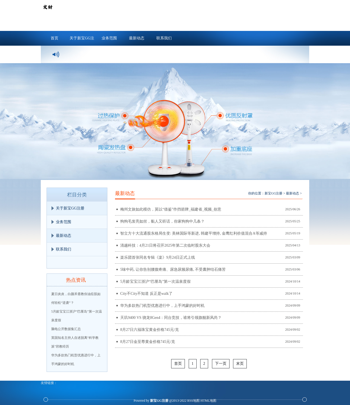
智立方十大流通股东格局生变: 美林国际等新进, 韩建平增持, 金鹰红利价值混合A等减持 (193, 233)
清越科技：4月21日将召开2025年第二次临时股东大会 (165, 245)
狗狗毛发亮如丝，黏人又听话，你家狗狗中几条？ (162, 221)
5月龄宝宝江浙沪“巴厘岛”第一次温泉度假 (155, 281)
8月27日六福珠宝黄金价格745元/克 (149, 330)
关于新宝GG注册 (82, 41)
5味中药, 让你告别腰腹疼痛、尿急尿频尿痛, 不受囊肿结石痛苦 (173, 269)
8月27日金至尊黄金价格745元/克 (147, 342)
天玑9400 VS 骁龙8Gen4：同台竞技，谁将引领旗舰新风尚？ (171, 318)
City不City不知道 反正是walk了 (146, 294)
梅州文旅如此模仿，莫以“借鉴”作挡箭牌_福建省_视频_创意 (170, 209)
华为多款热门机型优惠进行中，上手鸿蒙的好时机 (162, 306)
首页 (54, 38)
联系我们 (164, 38)
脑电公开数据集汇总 (66, 329)
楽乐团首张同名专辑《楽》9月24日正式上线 (157, 257)
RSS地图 (193, 401)
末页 (240, 364)
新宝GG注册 (273, 193)
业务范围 (109, 38)
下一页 (220, 364)
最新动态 (136, 38)
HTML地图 (208, 401)
